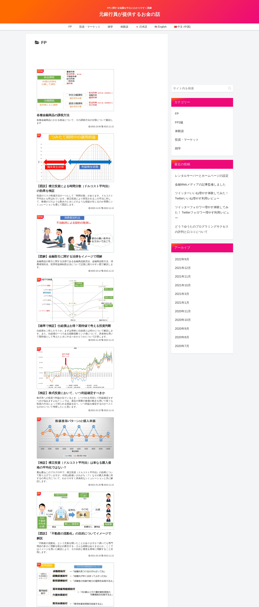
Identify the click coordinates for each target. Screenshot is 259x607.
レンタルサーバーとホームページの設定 (201, 175)
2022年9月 (182, 259)
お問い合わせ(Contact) (185, 548)
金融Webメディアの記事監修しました (200, 184)
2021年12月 (183, 268)
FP (177, 113)
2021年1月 (182, 302)
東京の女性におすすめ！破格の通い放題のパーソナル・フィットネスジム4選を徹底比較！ (198, 562)
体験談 (179, 131)
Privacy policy (179, 530)
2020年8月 (182, 337)
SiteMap (175, 539)
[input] (202, 88)
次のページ (97, 460)
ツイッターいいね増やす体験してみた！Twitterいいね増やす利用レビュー (201, 195)
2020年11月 (183, 311)
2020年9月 (182, 328)
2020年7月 (182, 346)
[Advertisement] (97, 55)
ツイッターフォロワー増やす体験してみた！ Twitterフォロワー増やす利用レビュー (202, 213)
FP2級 (179, 122)
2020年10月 (183, 320)
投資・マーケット (187, 139)
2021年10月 (183, 285)
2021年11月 (183, 276)
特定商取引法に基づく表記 (188, 576)
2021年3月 (182, 294)
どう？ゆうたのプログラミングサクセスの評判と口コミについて (201, 229)
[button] (230, 88)
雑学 (178, 148)
